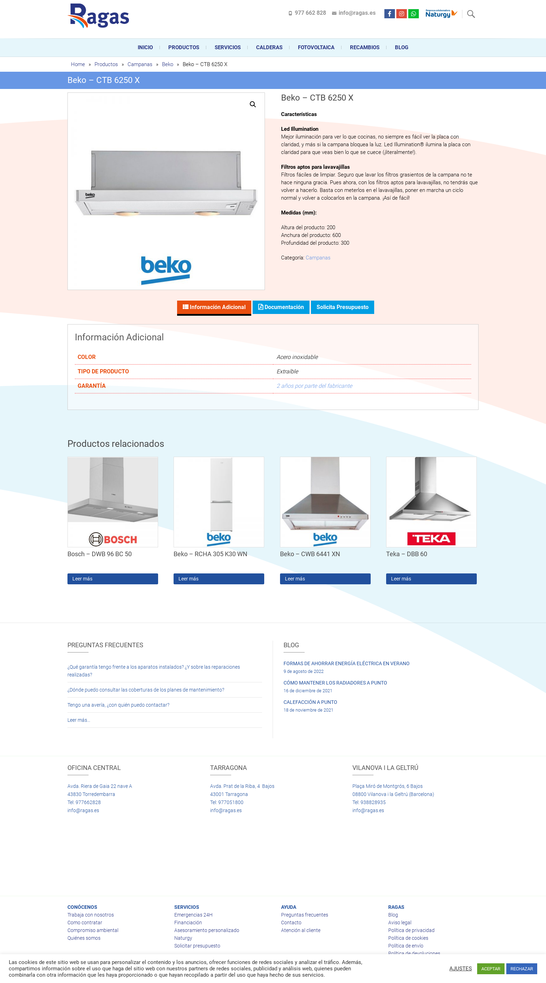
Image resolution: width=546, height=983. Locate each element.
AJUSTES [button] (460, 968)
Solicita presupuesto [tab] (343, 307)
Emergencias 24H (193, 915)
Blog (401, 47)
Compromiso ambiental (92, 930)
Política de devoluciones (414, 953)
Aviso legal (399, 922)
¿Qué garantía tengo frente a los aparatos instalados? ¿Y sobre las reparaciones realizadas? (153, 670)
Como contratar (84, 922)
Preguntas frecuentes (304, 915)
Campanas (140, 64)
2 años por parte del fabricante (314, 386)
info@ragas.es (357, 12)
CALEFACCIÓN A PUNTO (310, 702)
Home (78, 64)
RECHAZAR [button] (522, 968)
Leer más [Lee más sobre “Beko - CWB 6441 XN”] (295, 579)
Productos (183, 47)
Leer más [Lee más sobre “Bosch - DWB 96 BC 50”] (82, 579)
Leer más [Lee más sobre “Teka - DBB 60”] (401, 579)
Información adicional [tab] (217, 307)
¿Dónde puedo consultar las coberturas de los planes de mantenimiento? (145, 690)
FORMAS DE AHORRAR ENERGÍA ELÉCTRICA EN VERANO (347, 663)
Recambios (364, 47)
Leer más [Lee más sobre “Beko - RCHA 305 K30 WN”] (188, 579)
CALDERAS (269, 47)
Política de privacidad (411, 930)
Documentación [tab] (283, 307)
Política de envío (405, 946)
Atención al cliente (300, 930)
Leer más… (78, 720)
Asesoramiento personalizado (206, 930)
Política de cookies (408, 938)
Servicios (228, 47)
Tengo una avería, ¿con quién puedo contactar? (118, 705)
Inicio (145, 47)
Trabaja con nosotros (90, 915)
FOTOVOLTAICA (316, 47)
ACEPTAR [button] (490, 968)
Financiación (188, 922)
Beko (167, 64)
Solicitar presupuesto (197, 946)
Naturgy (183, 938)
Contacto (291, 922)
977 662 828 (310, 12)
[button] (253, 104)
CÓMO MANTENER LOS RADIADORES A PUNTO (335, 683)
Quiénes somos (83, 938)
